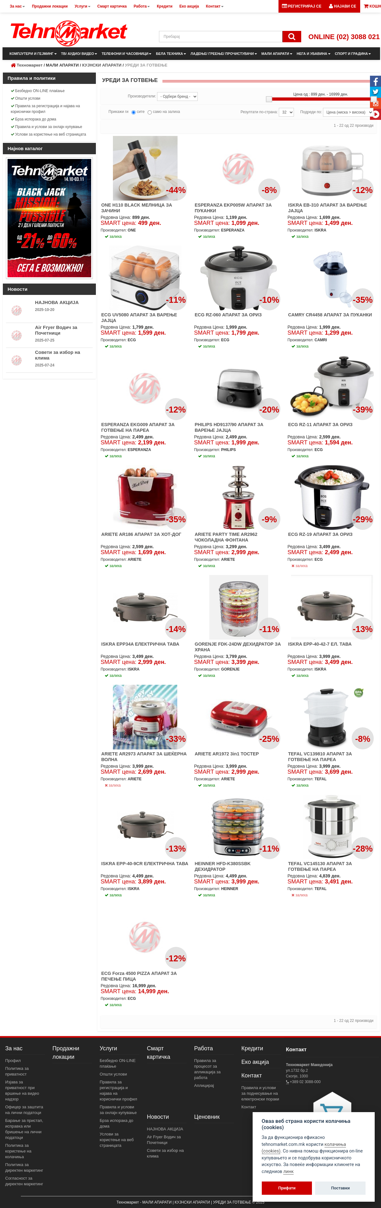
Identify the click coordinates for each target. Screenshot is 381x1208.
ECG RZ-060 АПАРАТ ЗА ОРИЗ (228, 314)
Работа (203, 1048)
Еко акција (255, 1062)
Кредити (252, 1048)
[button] (342, 6)
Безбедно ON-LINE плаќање (38, 91)
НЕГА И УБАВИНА (314, 54)
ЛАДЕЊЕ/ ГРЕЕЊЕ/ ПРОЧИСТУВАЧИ (223, 54)
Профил (13, 1060)
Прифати (287, 1188)
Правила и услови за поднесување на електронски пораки (260, 1093)
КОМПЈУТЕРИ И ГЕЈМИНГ (33, 54)
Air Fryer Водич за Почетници (56, 330)
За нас (14, 1048)
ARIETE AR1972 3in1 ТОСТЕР (227, 753)
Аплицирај (204, 1085)
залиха (299, 566)
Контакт (251, 1075)
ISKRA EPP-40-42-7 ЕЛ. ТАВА (319, 644)
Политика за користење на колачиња (18, 1151)
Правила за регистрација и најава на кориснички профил (45, 109)
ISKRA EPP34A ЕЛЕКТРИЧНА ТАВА (140, 644)
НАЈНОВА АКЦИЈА (57, 302)
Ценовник (207, 1117)
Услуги (108, 1048)
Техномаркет (30, 65)
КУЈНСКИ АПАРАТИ (101, 65)
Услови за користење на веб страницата (48, 134)
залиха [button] (113, 236)
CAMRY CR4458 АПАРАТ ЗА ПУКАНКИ (330, 314)
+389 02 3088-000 (305, 1082)
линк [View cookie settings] (288, 1171)
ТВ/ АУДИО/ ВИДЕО (79, 54)
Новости (158, 1117)
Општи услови (25, 98)
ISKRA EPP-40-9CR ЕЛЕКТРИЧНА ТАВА (144, 863)
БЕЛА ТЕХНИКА (171, 54)
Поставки (340, 1188)
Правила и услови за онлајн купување (46, 127)
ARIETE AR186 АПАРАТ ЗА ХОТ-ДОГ (141, 534)
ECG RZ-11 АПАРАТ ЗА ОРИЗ (320, 424)
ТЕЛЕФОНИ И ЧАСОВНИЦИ (126, 54)
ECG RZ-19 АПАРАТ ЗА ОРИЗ (320, 534)
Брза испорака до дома (33, 119)
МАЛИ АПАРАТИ (276, 54)
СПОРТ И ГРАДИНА (353, 54)
